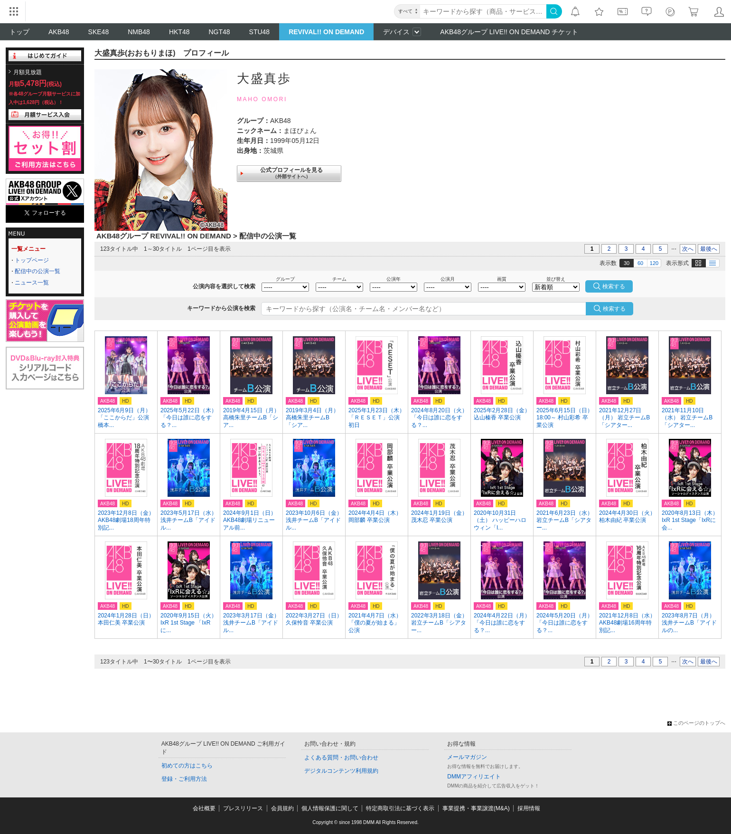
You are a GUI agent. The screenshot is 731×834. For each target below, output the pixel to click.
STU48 (259, 32)
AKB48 (58, 32)
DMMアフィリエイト (474, 776)
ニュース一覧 (32, 282)
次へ (688, 249)
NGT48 (219, 32)
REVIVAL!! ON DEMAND (326, 32)
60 (640, 263)
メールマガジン (467, 757)
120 (654, 263)
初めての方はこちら (187, 765)
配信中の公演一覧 (37, 271)
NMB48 (139, 32)
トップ (19, 32)
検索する (614, 308)
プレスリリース (243, 808)
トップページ (32, 260)
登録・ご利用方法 (184, 779)
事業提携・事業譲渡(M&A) (476, 808)
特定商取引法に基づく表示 (400, 808)
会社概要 (204, 808)
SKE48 (98, 32)
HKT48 (179, 32)
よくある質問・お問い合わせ (341, 757)
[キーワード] (483, 11)
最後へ (708, 249)
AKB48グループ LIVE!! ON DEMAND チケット (509, 32)
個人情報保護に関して (329, 808)
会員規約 (282, 808)
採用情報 (528, 808)
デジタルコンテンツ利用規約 (341, 771)
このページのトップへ (696, 723)
